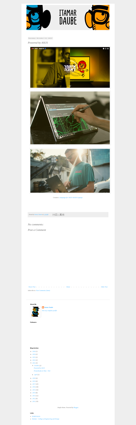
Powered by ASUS (39, 368)
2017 (34, 384)
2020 (34, 378)
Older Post (104, 287)
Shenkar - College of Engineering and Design (45, 419)
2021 (34, 363)
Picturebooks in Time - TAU (42, 371)
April (36, 374)
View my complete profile (49, 310)
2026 (34, 351)
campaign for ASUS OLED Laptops (71, 197)
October (36, 365)
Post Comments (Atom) (43, 290)
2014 (34, 393)
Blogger (76, 407)
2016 (34, 387)
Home (68, 287)
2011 (34, 401)
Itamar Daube (48, 307)
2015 (34, 390)
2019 (34, 381)
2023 (34, 357)
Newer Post (32, 287)
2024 (34, 354)
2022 (34, 360)
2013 (34, 396)
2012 (34, 398)
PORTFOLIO (36, 416)
